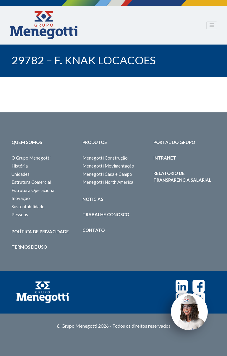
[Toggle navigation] (211, 25)
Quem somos (27, 142)
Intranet (164, 157)
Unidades (21, 174)
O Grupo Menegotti (31, 157)
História (20, 165)
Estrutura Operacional (34, 190)
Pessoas (20, 214)
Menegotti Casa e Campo (107, 174)
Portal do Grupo (174, 142)
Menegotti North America (107, 182)
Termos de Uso (29, 247)
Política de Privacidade (40, 231)
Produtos (94, 142)
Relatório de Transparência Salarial (182, 176)
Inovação (21, 198)
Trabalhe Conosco (105, 214)
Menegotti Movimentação (108, 165)
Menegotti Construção (105, 157)
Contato (93, 230)
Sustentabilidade (28, 206)
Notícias (92, 199)
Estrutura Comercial (31, 182)
